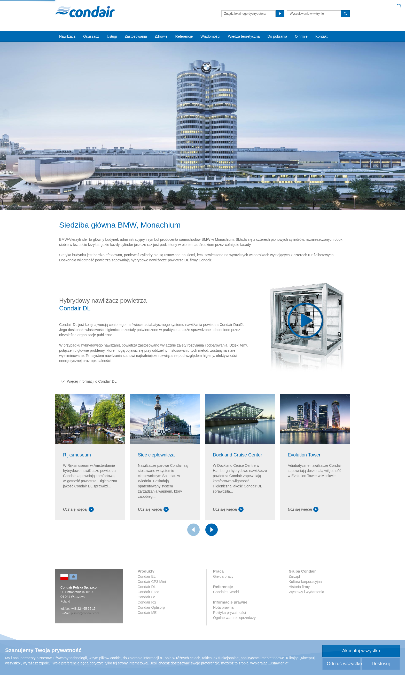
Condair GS (147, 597)
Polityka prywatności (229, 612)
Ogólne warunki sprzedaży (234, 618)
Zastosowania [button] (135, 36)
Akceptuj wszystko (361, 650)
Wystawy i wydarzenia (306, 592)
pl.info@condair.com (85, 613)
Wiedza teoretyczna (244, 36)
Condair (85, 12)
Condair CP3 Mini (152, 582)
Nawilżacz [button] (67, 36)
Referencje (184, 36)
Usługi (112, 36)
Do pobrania (277, 36)
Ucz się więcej (78, 509)
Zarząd (294, 576)
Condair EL (147, 576)
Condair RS (147, 602)
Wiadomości (210, 36)
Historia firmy (299, 587)
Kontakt (321, 36)
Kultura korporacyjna (305, 582)
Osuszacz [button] (91, 36)
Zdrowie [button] (161, 36)
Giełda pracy (223, 576)
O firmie (301, 36)
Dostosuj (381, 663)
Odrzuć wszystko (344, 663)
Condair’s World (226, 592)
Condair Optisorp (151, 607)
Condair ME (147, 612)
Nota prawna (223, 607)
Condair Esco (148, 592)
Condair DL (147, 587)
